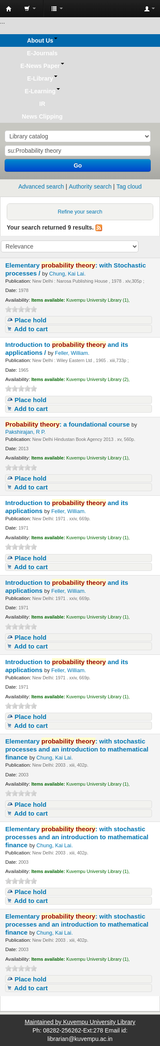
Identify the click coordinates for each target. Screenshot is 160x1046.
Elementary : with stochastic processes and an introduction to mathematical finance (76, 749)
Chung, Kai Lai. (67, 274)
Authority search (90, 186)
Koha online (9, 9)
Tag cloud (129, 186)
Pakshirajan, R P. (25, 432)
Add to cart (31, 328)
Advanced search (41, 186)
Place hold (30, 320)
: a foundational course (68, 424)
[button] (30, 8)
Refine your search (80, 212)
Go (77, 165)
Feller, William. (72, 353)
